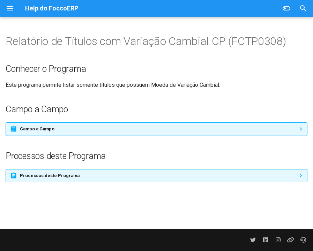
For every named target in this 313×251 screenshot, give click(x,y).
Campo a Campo (37, 128)
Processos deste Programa (50, 175)
